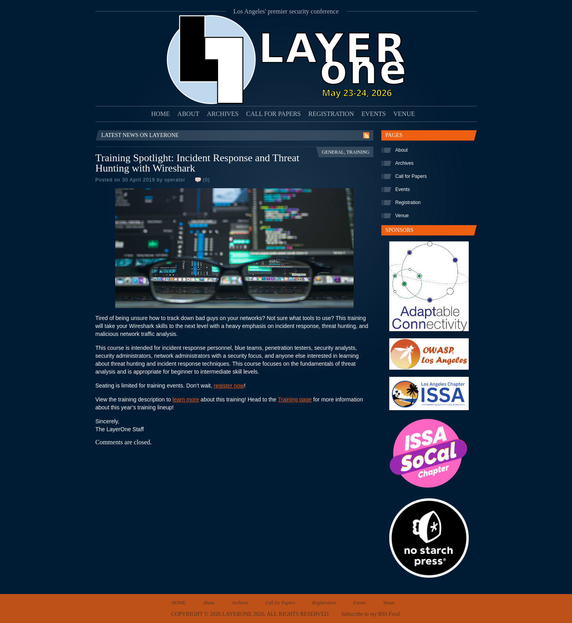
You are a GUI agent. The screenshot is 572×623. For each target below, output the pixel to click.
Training (357, 152)
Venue (404, 113)
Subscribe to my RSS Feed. (371, 614)
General (333, 152)
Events (373, 113)
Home (160, 113)
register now (229, 385)
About (188, 113)
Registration (331, 113)
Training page (294, 399)
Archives (223, 113)
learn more (185, 399)
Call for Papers (273, 113)
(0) (206, 180)
